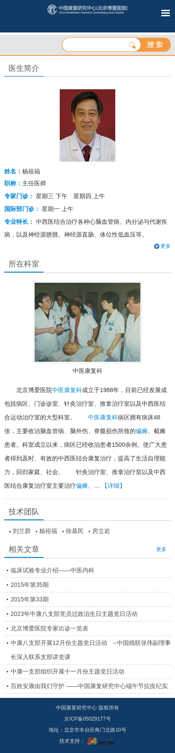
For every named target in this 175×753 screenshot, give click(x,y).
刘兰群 (22, 530)
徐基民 (75, 530)
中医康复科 (87, 370)
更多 (165, 246)
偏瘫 (142, 431)
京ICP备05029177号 (87, 719)
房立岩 (101, 530)
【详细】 (113, 485)
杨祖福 (48, 530)
